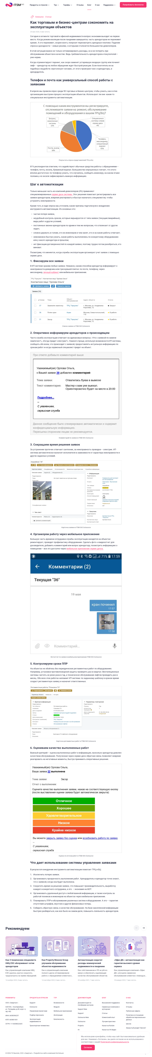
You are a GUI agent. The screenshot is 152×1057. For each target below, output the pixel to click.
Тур (57, 5)
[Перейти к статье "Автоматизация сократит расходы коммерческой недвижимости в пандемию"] (94, 956)
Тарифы (68, 5)
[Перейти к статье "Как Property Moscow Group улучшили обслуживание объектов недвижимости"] (58, 956)
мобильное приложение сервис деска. (85, 548)
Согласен (88, 1047)
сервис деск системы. (62, 194)
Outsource (39, 17)
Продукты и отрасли (40, 5)
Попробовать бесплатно (133, 5)
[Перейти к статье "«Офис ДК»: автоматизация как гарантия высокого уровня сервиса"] (130, 956)
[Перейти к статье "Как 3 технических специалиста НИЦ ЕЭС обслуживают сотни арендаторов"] (21, 956)
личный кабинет (51, 272)
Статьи (48, 17)
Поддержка (109, 5)
